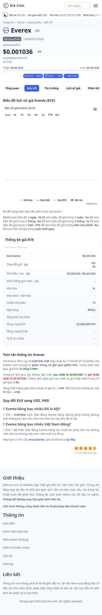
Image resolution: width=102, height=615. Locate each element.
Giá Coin (13, 5)
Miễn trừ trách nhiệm (16, 547)
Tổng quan (12, 88)
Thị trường (52, 88)
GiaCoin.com (49, 601)
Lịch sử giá (73, 88)
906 (45, 15)
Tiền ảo (21, 22)
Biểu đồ (48, 22)
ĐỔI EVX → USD (53, 75)
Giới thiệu (9, 523)
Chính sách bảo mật (15, 531)
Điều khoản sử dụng (15, 539)
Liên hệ (7, 556)
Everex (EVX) (34, 22)
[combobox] (77, 6)
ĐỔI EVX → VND (33, 75)
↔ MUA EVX (71, 75)
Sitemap (8, 564)
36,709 (21, 15)
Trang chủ (8, 22)
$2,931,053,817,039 (70, 15)
